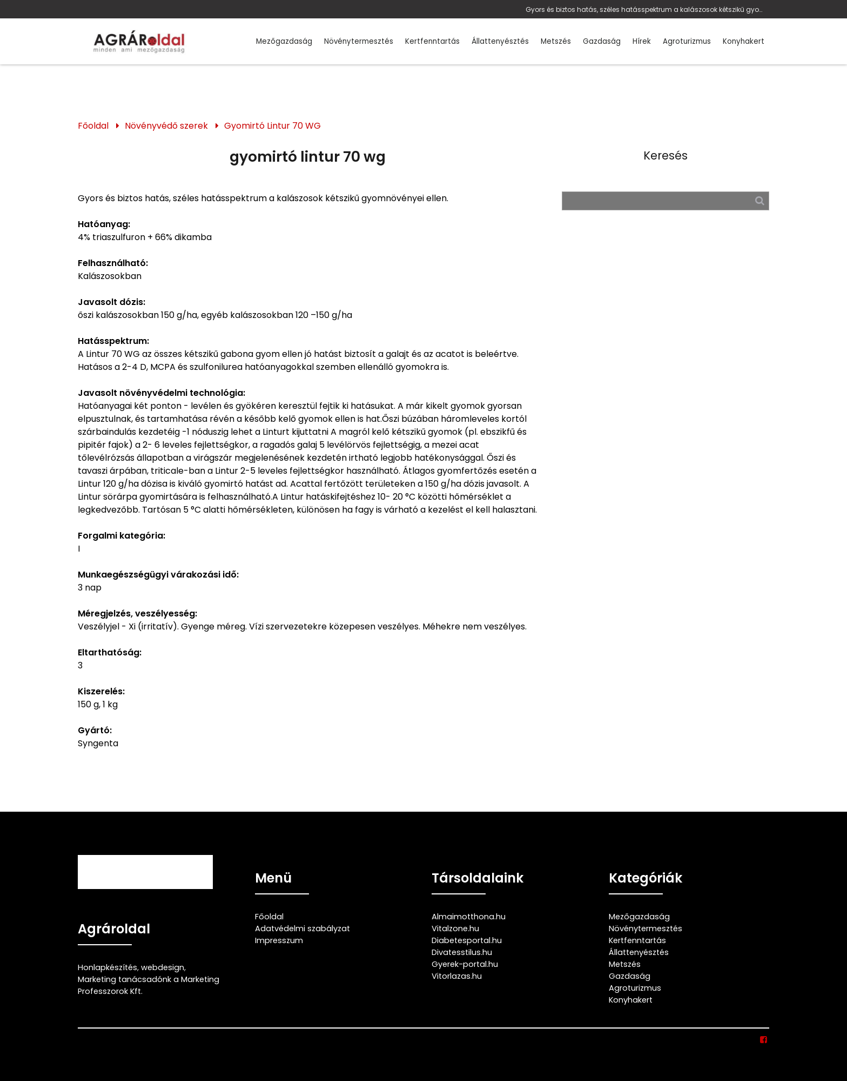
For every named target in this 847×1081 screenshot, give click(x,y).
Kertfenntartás (432, 41)
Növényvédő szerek (166, 126)
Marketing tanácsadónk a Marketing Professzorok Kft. (148, 985)
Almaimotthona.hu (469, 916)
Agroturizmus (687, 41)
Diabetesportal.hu (467, 940)
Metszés (556, 41)
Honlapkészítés (107, 967)
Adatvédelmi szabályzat (302, 928)
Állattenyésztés (500, 41)
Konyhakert (743, 41)
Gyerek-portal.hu (465, 964)
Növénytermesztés (358, 41)
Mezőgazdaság (284, 41)
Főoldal (93, 126)
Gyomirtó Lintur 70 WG (272, 126)
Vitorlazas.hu (457, 976)
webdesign (162, 967)
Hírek (642, 41)
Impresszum (279, 940)
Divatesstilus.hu (462, 952)
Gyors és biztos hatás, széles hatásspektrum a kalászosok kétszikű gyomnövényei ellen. (645, 9)
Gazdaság (602, 41)
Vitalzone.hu (455, 928)
